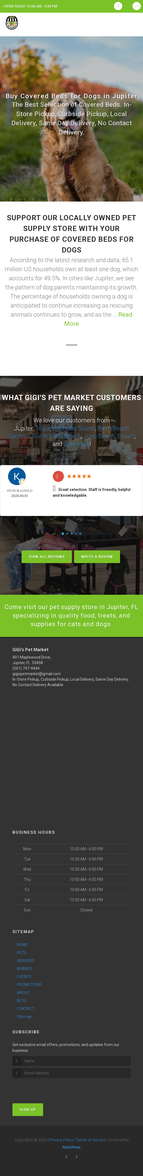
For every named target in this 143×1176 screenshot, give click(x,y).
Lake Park (77, 444)
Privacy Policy (61, 1140)
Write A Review (97, 557)
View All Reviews (47, 557)
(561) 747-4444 (26, 668)
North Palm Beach (56, 436)
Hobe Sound (79, 428)
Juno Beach (99, 436)
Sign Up (28, 1109)
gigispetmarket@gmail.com (36, 674)
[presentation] (41, 1088)
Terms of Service (91, 1140)
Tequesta (47, 428)
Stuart (125, 436)
